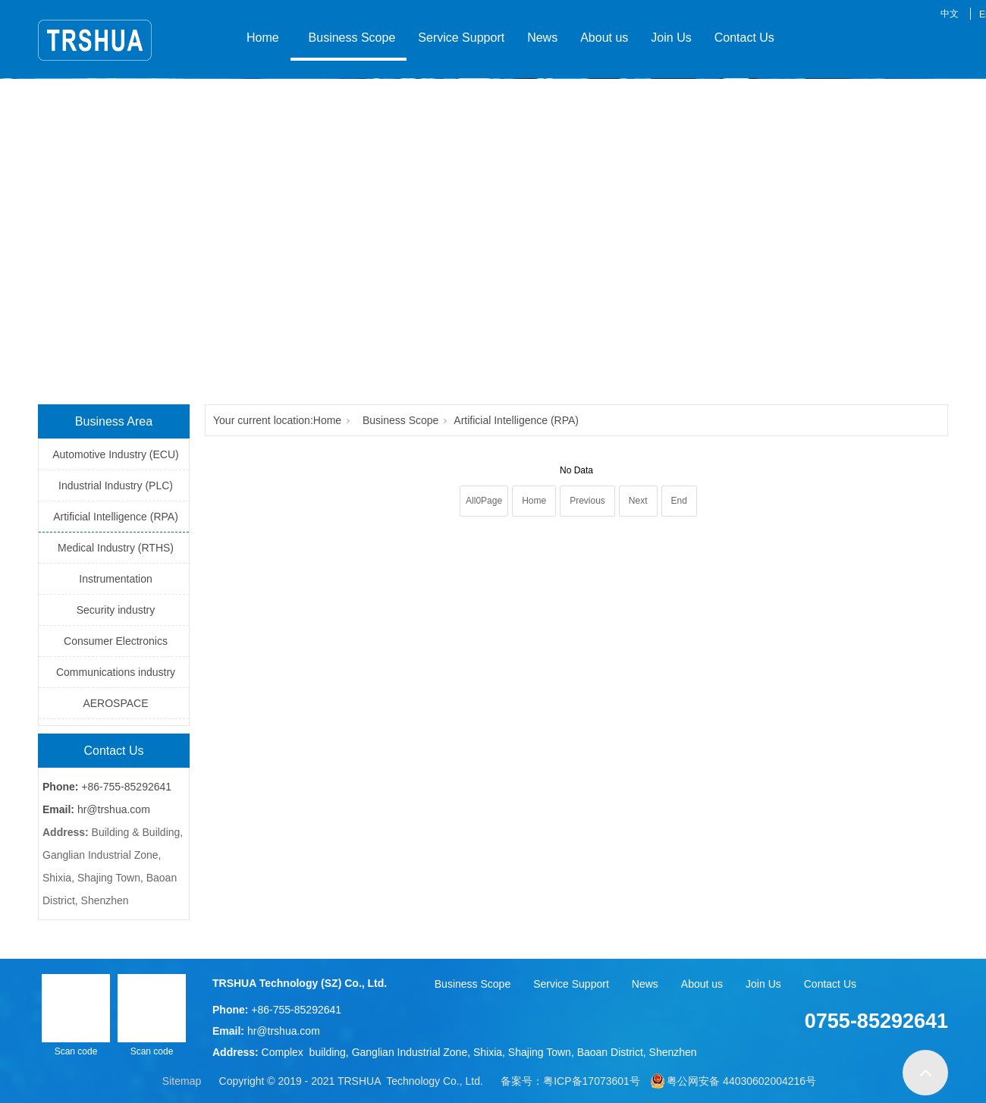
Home (262, 37)
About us (604, 37)
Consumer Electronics (116, 641)
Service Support (461, 37)
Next (638, 500)
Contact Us (744, 37)
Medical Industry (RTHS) (116, 548)
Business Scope (349, 37)
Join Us (671, 37)
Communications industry (115, 672)
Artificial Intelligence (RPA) (115, 517)
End (679, 500)
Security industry (116, 610)
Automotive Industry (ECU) (115, 454)
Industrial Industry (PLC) (115, 485)
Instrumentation (115, 579)
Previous (587, 500)
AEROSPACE (115, 703)
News (542, 37)
